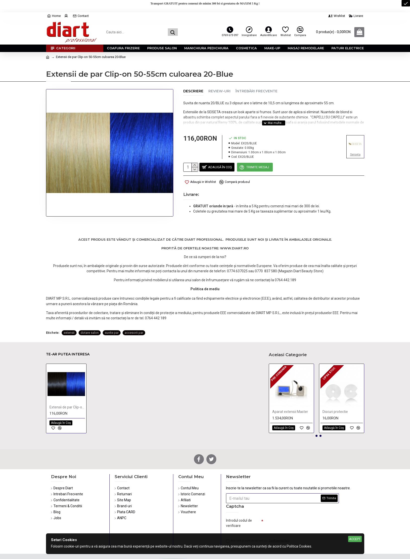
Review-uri (219, 91)
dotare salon (90, 315)
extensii (69, 315)
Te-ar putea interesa (68, 342)
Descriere (193, 91)
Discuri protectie (335, 399)
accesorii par (134, 315)
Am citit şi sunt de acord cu (258, 530)
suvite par (112, 315)
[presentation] (298, 513)
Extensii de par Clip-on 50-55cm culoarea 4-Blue (67, 395)
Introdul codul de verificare (239, 510)
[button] (313, 423)
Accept (355, 539)
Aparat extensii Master (290, 399)
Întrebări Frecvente (256, 91)
